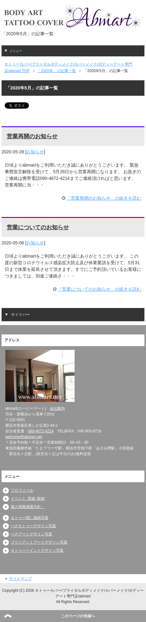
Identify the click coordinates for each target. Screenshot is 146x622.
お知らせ (35, 151)
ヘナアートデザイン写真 (31, 534)
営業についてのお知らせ (38, 227)
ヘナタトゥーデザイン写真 (33, 526)
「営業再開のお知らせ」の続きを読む (103, 198)
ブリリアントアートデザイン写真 (39, 542)
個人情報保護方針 (28, 507)
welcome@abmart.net (23, 437)
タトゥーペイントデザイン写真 (37, 550)
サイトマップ (20, 578)
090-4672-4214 (40, 431)
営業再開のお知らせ (32, 136)
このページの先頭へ (78, 616)
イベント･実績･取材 (28, 498)
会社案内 (57, 408)
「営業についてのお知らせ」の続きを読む (99, 289)
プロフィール (22, 490)
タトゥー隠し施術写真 (29, 518)
